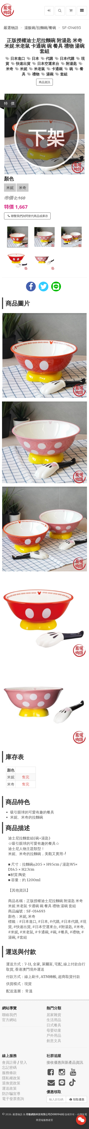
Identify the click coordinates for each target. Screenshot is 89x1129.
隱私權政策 (11, 1078)
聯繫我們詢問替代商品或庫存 (28, 216)
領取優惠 (76, 1099)
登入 (23, 1062)
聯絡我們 (9, 1014)
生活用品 (54, 1019)
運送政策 (9, 1088)
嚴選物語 (11, 28)
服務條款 (9, 1072)
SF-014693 (71, 28)
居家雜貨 (54, 1014)
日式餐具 (54, 1025)
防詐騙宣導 (11, 1093)
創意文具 (54, 1040)
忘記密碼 (9, 1067)
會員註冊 (9, 1062)
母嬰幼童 (54, 1030)
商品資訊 (44, 82)
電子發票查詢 (13, 1098)
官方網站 (9, 1019)
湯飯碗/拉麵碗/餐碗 (40, 28)
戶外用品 (54, 1035)
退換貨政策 (11, 1083)
